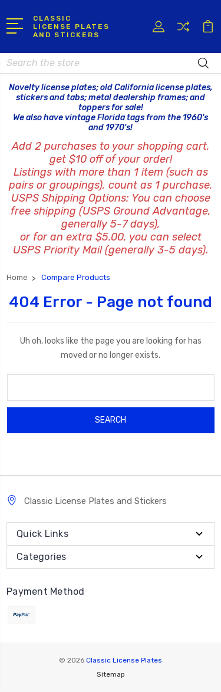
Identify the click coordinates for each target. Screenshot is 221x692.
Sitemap (111, 674)
